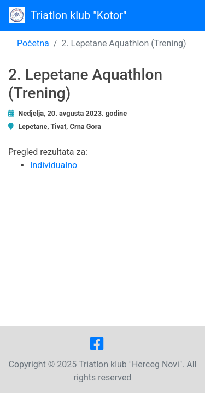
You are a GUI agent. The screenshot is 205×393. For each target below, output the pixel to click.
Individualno (53, 165)
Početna (33, 43)
